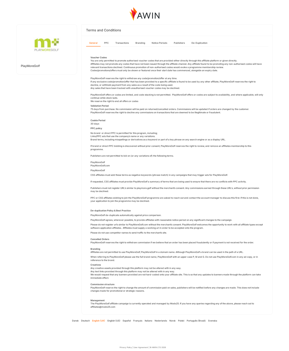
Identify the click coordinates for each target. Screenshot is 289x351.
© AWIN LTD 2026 (158, 347)
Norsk (172, 320)
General (93, 43)
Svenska (212, 320)
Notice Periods (159, 43)
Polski (181, 320)
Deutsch (85, 320)
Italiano (148, 320)
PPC (106, 43)
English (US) (113, 320)
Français (137, 320)
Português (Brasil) (196, 320)
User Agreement (141, 347)
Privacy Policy (126, 347)
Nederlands (161, 320)
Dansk (75, 320)
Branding (140, 43)
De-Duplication (199, 43)
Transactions (122, 43)
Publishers (179, 43)
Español (127, 320)
